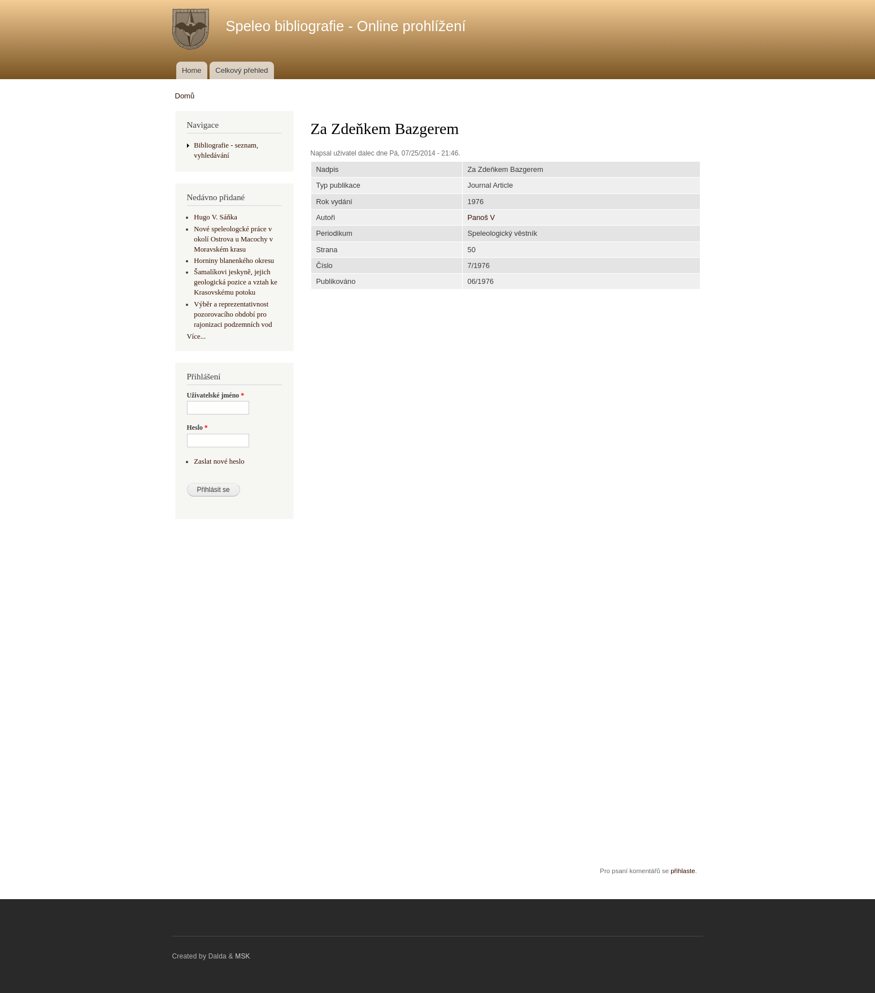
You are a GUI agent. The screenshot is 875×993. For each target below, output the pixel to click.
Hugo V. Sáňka (215, 217)
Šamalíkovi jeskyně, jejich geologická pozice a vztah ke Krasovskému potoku (235, 282)
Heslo (197, 427)
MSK (242, 956)
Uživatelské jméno (216, 395)
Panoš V (481, 217)
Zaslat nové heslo (219, 461)
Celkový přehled (241, 70)
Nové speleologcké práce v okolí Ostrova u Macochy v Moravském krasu (233, 239)
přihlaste (683, 870)
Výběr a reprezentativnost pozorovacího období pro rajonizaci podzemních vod (233, 314)
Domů (185, 96)
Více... (196, 336)
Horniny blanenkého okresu (234, 261)
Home (192, 70)
